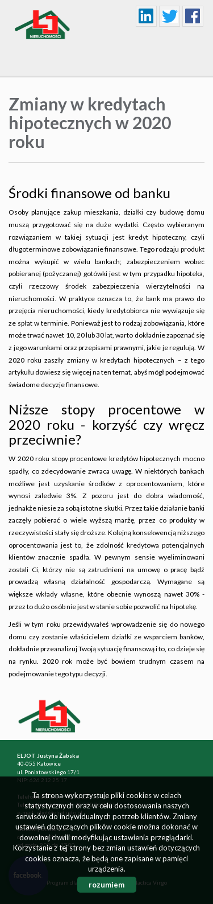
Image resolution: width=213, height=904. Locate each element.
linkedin (146, 16)
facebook (193, 16)
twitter (170, 16)
